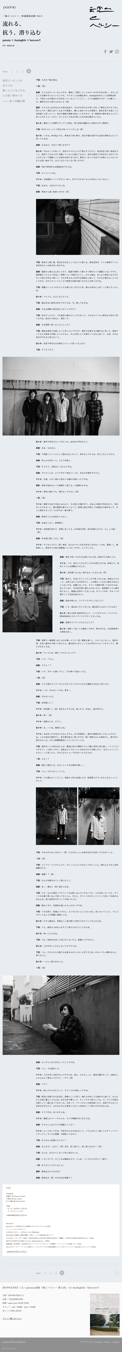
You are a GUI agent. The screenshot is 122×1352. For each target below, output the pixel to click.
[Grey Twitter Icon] (111, 51)
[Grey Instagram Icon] (116, 51)
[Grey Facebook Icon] (105, 51)
